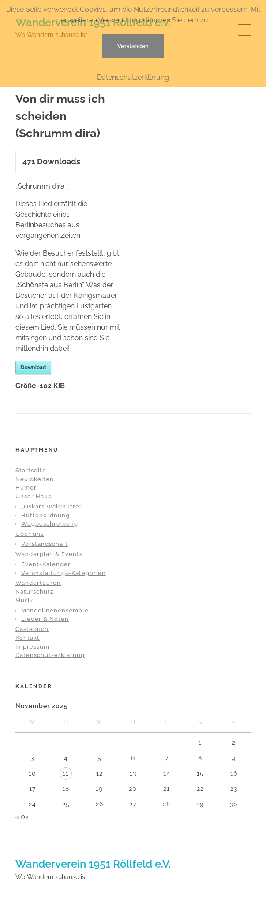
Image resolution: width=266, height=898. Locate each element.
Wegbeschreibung (49, 523)
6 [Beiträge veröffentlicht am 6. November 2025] (133, 757)
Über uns (29, 534)
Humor (26, 487)
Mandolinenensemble (55, 610)
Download (33, 367)
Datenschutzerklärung (50, 655)
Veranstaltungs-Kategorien (63, 573)
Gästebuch (32, 629)
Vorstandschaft (44, 544)
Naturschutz (34, 591)
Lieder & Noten (45, 619)
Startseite (30, 470)
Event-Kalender (46, 564)
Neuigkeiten (34, 479)
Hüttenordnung (45, 515)
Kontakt (27, 638)
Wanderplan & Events (48, 554)
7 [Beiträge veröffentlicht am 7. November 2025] (167, 757)
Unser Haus (33, 496)
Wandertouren (38, 582)
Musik (24, 600)
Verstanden (133, 46)
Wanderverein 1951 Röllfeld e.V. (93, 863)
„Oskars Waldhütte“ (51, 506)
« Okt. (24, 817)
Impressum (32, 646)
